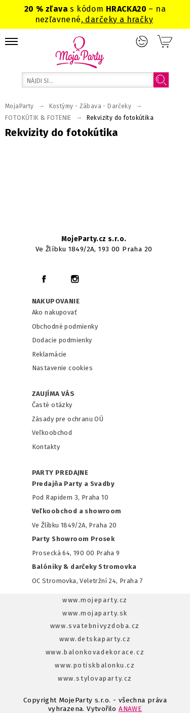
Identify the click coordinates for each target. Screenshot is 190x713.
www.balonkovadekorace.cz (95, 652)
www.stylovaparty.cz (95, 678)
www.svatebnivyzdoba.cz (95, 626)
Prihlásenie (141, 41)
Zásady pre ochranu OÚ (68, 419)
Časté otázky (52, 405)
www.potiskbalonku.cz (95, 665)
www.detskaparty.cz (95, 639)
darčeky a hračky (118, 19)
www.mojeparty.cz (95, 600)
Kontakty (46, 447)
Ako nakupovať (54, 312)
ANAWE (130, 708)
